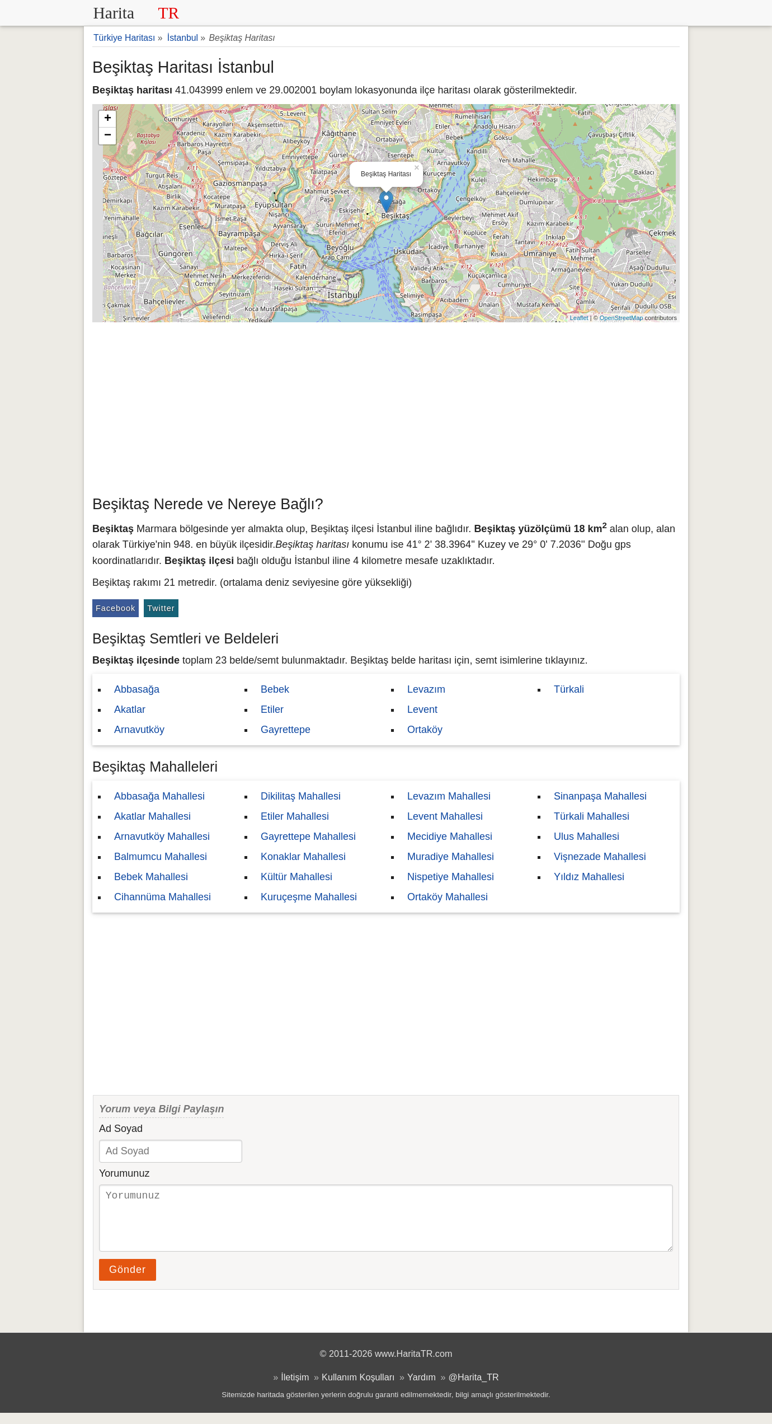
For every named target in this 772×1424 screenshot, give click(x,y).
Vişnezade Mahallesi (600, 856)
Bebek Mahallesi (151, 876)
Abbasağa (136, 689)
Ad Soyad (121, 1128)
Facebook (115, 608)
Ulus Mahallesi (586, 836)
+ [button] (107, 119)
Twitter (161, 608)
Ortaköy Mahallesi (447, 897)
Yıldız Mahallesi (589, 876)
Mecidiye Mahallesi (449, 836)
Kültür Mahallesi (296, 876)
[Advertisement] (386, 406)
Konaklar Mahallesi (303, 856)
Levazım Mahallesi (449, 796)
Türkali (569, 689)
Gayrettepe (285, 729)
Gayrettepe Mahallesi (308, 836)
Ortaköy (425, 729)
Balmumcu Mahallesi (160, 856)
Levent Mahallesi (445, 816)
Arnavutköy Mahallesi (162, 836)
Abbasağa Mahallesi (159, 796)
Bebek (275, 689)
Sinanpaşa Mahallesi (600, 796)
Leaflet (579, 317)
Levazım (426, 689)
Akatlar (129, 709)
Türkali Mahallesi (591, 816)
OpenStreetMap (621, 317)
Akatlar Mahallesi (152, 816)
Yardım (421, 1388)
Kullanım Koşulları (358, 1388)
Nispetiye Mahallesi (450, 876)
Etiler (272, 709)
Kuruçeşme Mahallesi (309, 897)
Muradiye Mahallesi (450, 856)
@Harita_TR (474, 1388)
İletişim (295, 1388)
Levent (422, 709)
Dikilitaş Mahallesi (301, 796)
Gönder (127, 1280)
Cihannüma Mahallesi (162, 897)
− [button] (107, 136)
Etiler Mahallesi (295, 816)
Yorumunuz (124, 1173)
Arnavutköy (139, 729)
